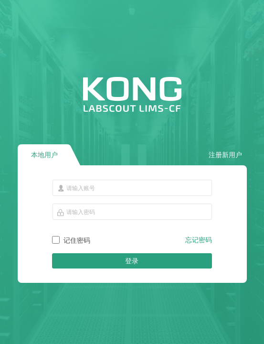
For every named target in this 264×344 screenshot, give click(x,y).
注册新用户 (225, 155)
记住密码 (76, 240)
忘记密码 (198, 240)
